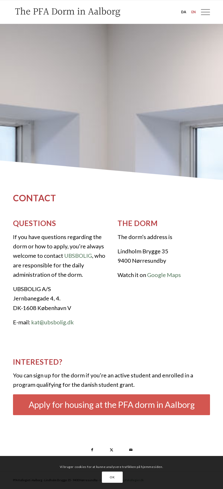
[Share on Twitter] (111, 449)
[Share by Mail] (130, 449)
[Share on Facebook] (92, 449)
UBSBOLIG (78, 255)
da (183, 12)
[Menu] (203, 12)
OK (112, 477)
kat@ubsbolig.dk (52, 322)
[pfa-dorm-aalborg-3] (82, 12)
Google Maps (164, 274)
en (193, 12)
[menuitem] (203, 12)
